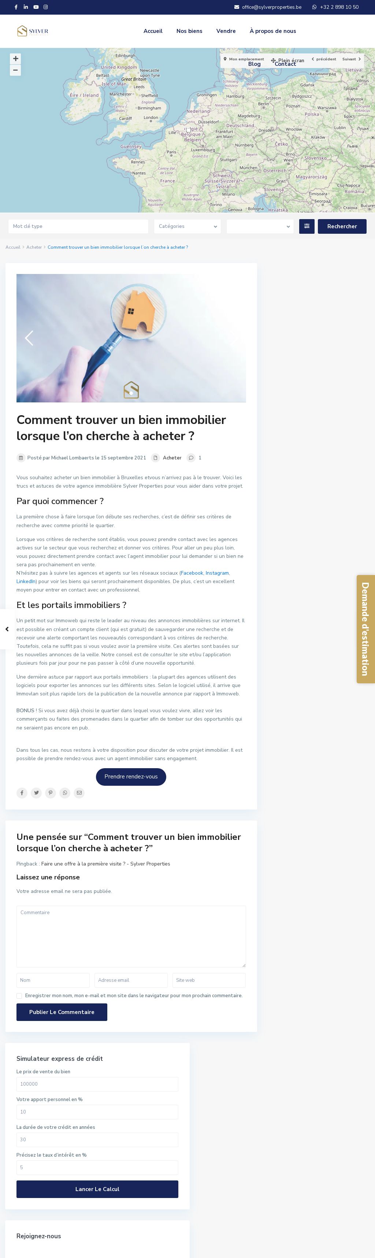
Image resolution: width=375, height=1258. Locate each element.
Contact (285, 64)
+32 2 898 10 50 (39, 1080)
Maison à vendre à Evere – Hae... (336, 721)
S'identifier (319, 874)
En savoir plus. (145, 1103)
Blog (254, 64)
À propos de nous (273, 31)
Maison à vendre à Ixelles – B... (336, 695)
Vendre (226, 31)
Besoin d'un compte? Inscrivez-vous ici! (317, 897)
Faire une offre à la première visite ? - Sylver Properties (105, 863)
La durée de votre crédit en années (318, 357)
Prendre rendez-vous (131, 777)
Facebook (192, 573)
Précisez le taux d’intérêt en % (314, 384)
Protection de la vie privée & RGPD (319, 1247)
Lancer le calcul (319, 419)
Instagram (217, 573)
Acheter (34, 247)
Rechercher (233, 1105)
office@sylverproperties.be (52, 1091)
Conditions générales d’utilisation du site (221, 1247)
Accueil (153, 31)
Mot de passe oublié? (302, 909)
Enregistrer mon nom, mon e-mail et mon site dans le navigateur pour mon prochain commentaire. (134, 996)
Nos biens (190, 31)
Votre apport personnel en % (312, 329)
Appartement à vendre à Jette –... (335, 758)
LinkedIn (26, 581)
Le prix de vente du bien (306, 301)
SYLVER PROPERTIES (44, 1102)
